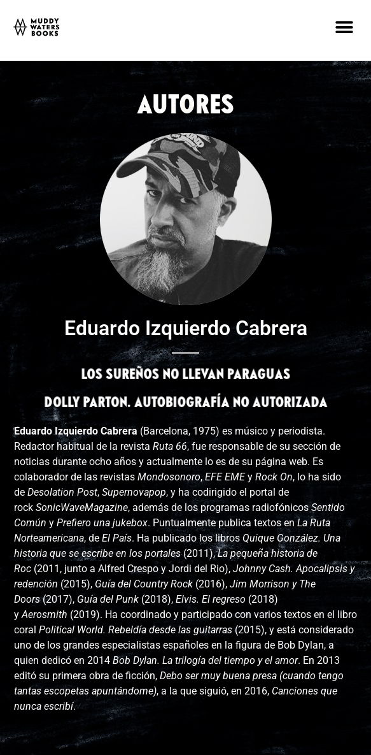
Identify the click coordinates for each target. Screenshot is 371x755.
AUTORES (185, 106)
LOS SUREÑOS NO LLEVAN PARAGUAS (185, 375)
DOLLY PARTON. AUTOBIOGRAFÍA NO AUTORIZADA (185, 403)
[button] (344, 27)
